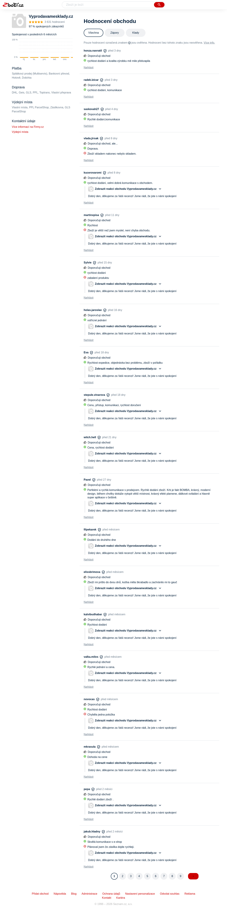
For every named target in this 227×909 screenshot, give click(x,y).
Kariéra (120, 897)
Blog (74, 893)
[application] (46, 50)
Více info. (209, 42)
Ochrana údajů (111, 893)
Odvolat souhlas (169, 893)
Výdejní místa (20, 131)
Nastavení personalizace (140, 893)
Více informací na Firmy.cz (28, 126)
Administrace (89, 893)
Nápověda (60, 893)
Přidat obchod (40, 893)
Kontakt (106, 897)
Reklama (189, 893)
